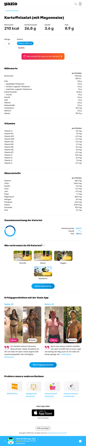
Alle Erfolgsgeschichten (43, 365)
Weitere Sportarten (43, 286)
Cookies (64, 433)
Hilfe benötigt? (43, 428)
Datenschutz (57, 433)
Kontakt (49, 433)
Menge (7, 39)
